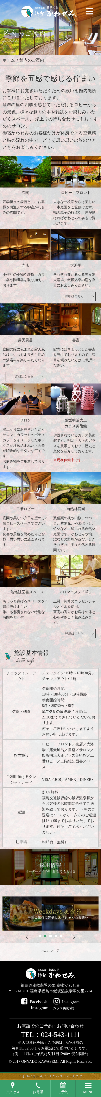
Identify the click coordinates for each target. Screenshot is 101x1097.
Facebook (38, 1001)
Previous (27, 936)
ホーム (8, 60)
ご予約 (63, 1092)
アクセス (13, 1092)
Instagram (71, 1001)
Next (74, 936)
